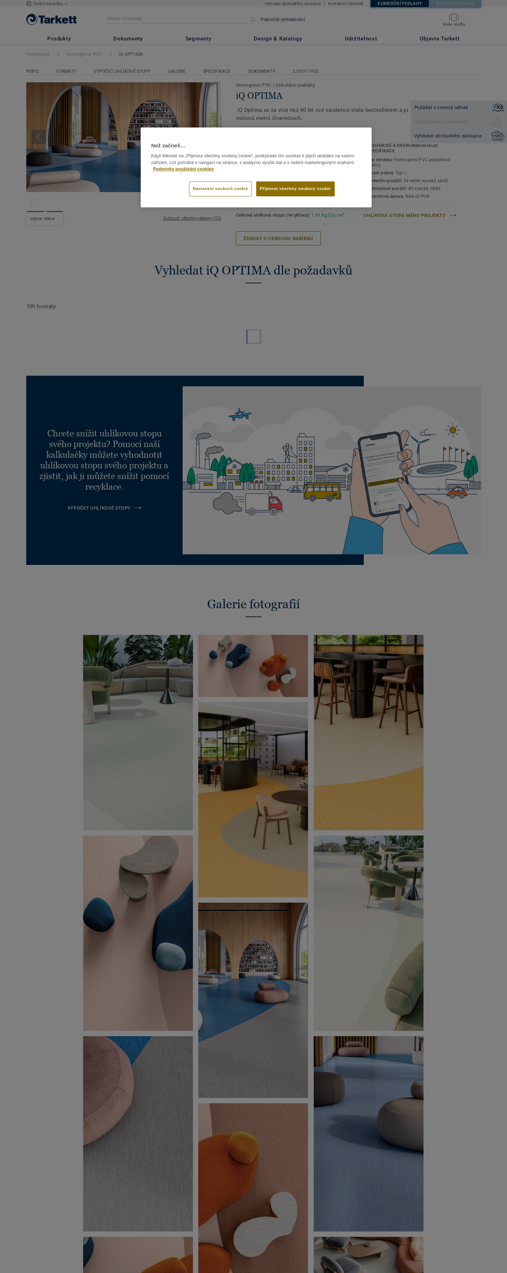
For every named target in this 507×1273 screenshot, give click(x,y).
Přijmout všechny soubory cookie (295, 188)
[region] (256, 167)
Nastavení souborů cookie (220, 188)
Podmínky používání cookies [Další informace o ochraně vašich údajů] (183, 169)
